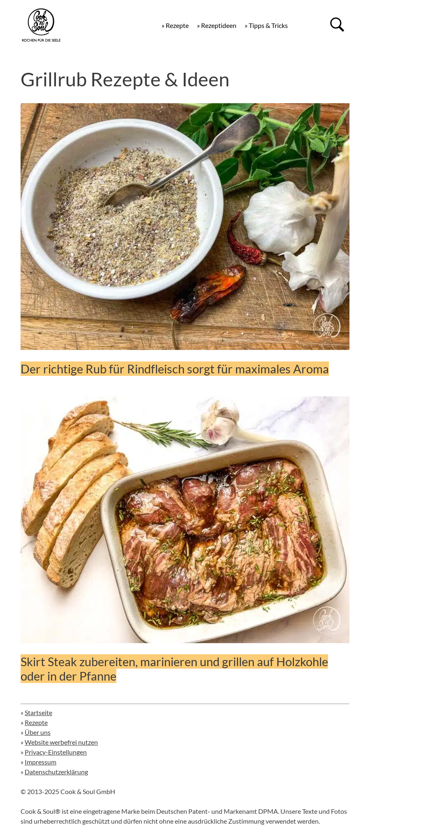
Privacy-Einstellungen (56, 752)
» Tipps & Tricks (266, 25)
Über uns (38, 732)
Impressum (40, 762)
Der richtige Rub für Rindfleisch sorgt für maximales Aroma (175, 368)
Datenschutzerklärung (56, 772)
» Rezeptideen (216, 25)
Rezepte (36, 722)
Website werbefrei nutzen (61, 742)
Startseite (38, 712)
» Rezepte (175, 25)
